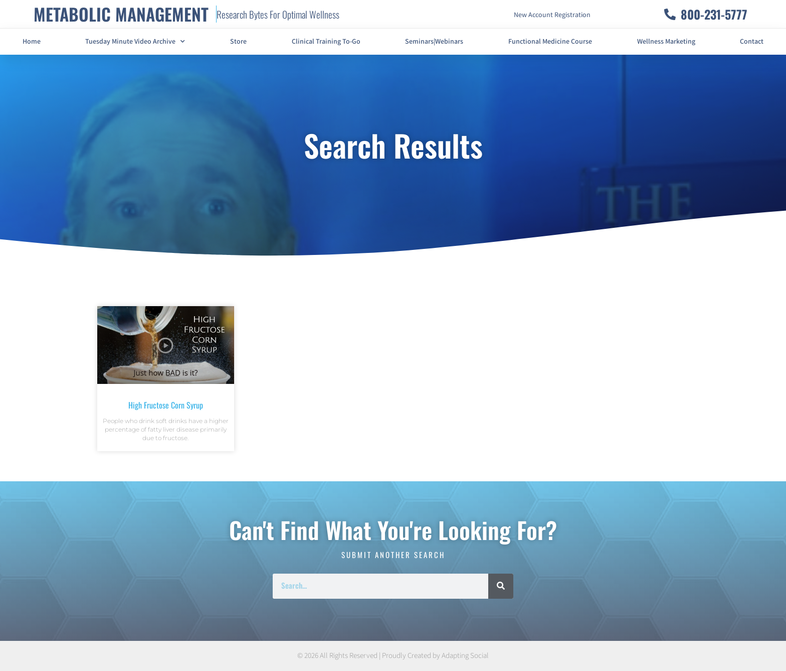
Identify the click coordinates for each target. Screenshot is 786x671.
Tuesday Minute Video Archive (135, 41)
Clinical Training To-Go (326, 41)
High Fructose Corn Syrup (165, 405)
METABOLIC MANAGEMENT (121, 14)
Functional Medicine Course (550, 41)
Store (238, 41)
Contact (751, 41)
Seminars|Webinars (434, 41)
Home (32, 41)
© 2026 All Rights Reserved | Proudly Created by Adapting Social (393, 655)
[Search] (500, 586)
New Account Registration (552, 15)
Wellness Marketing (666, 41)
